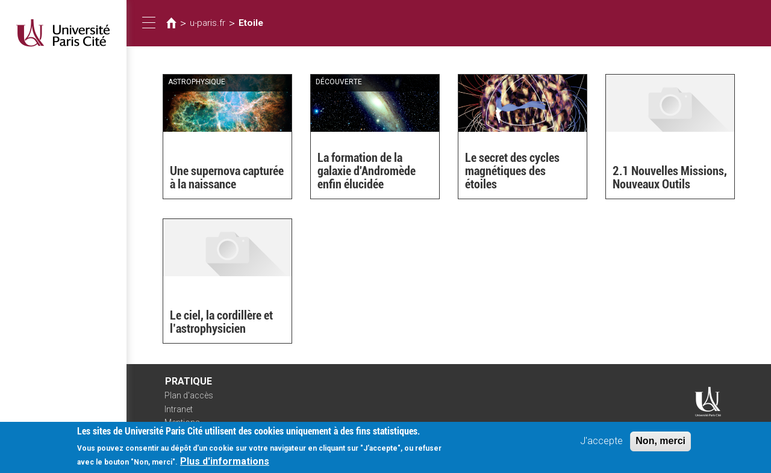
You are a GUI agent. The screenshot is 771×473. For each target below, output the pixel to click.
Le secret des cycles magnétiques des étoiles (512, 170)
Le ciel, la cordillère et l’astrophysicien (221, 322)
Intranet (178, 409)
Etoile (251, 22)
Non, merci (660, 445)
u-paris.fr (207, 22)
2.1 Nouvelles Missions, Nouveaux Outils (670, 177)
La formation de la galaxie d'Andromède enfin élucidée (366, 170)
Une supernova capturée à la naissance (227, 177)
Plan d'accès (188, 395)
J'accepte (601, 445)
